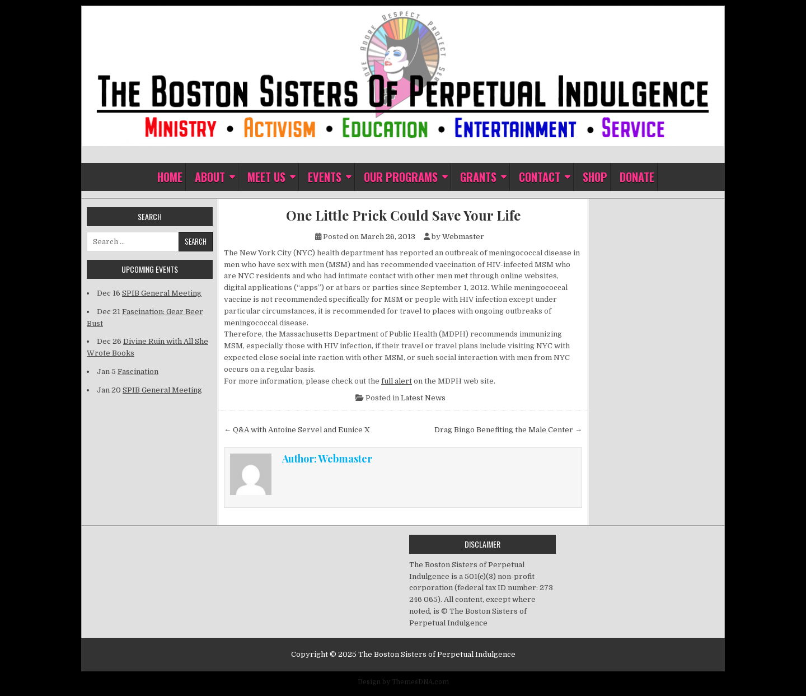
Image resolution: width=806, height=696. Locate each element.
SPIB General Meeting (162, 293)
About (210, 177)
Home (169, 177)
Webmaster (463, 236)
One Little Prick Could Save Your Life (403, 215)
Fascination (138, 371)
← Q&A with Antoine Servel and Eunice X (297, 430)
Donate (637, 177)
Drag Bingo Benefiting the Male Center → (508, 430)
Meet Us (266, 177)
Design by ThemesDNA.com (403, 682)
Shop (595, 177)
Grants (478, 177)
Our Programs (401, 177)
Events (324, 177)
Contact (539, 177)
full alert (396, 381)
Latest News (423, 398)
